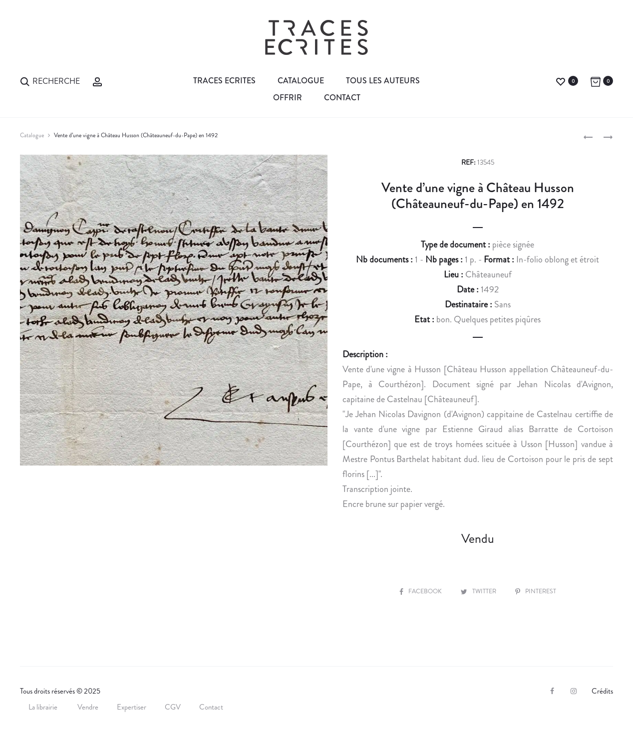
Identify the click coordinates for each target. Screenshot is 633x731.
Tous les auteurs (383, 80)
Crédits (602, 691)
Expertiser (131, 707)
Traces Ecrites (224, 80)
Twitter (479, 591)
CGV (173, 707)
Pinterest (537, 591)
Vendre (87, 707)
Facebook (419, 591)
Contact (342, 97)
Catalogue (301, 80)
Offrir (287, 97)
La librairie (43, 707)
